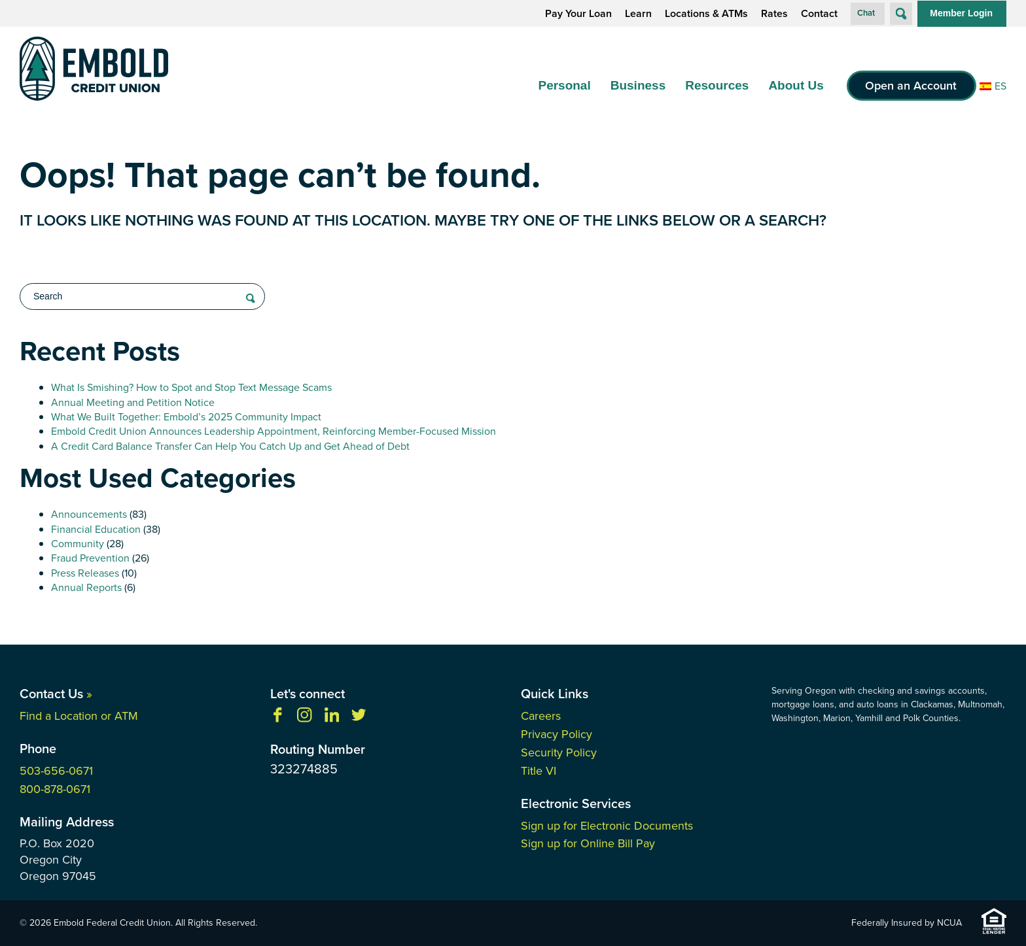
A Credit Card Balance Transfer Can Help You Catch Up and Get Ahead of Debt (230, 446)
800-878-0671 (55, 789)
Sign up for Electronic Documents (607, 825)
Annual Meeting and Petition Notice (133, 402)
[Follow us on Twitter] (358, 718)
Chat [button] (866, 13)
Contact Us (56, 693)
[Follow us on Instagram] (304, 718)
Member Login (961, 13)
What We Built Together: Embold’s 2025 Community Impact (186, 416)
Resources (717, 85)
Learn (638, 14)
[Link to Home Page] (94, 71)
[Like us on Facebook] (277, 718)
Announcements (89, 514)
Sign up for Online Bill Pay (588, 843)
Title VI (538, 770)
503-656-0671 (56, 770)
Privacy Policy (556, 734)
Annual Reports (86, 587)
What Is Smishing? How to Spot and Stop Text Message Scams (191, 387)
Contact (819, 14)
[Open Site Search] (901, 14)
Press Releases (85, 573)
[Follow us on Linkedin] (332, 718)
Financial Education (96, 529)
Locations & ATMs (706, 14)
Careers (541, 715)
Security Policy (559, 752)
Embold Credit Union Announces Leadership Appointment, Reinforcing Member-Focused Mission (273, 431)
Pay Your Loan (578, 14)
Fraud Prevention (90, 558)
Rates (774, 14)
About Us (795, 85)
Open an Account (911, 85)
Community (77, 543)
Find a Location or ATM (79, 715)
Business (637, 85)
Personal (564, 85)
